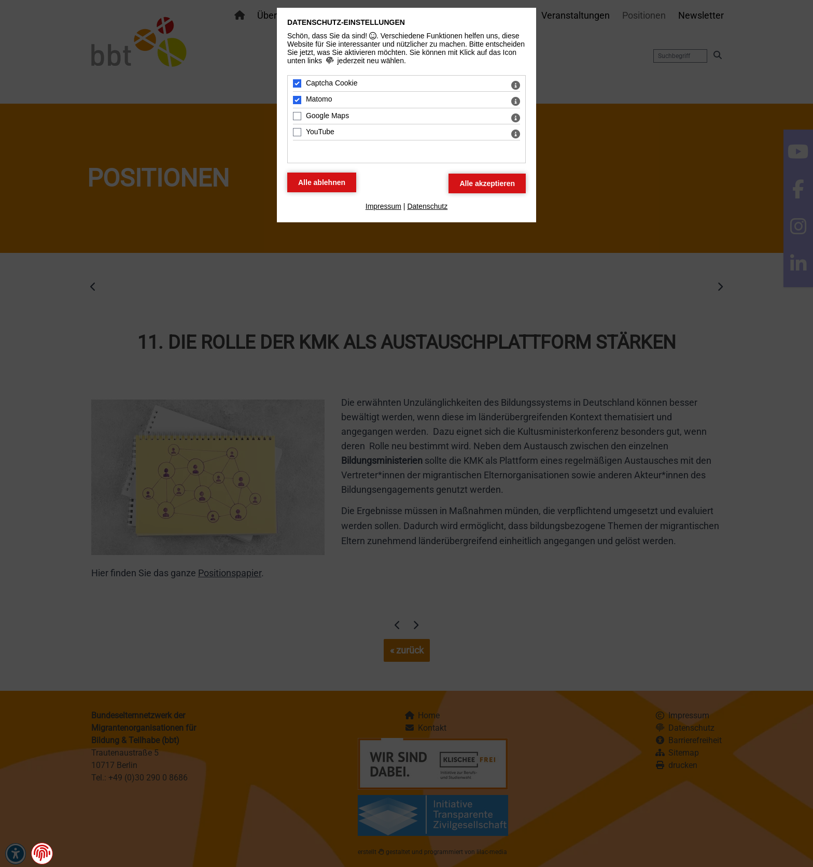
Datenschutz (427, 206)
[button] (42, 853)
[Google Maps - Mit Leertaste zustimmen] (297, 116)
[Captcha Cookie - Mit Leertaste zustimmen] (297, 83)
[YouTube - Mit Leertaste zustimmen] (297, 132)
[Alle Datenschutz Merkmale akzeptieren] (487, 183)
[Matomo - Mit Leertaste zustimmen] (297, 100)
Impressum (383, 206)
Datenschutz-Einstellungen (346, 22)
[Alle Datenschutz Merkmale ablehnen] (321, 182)
